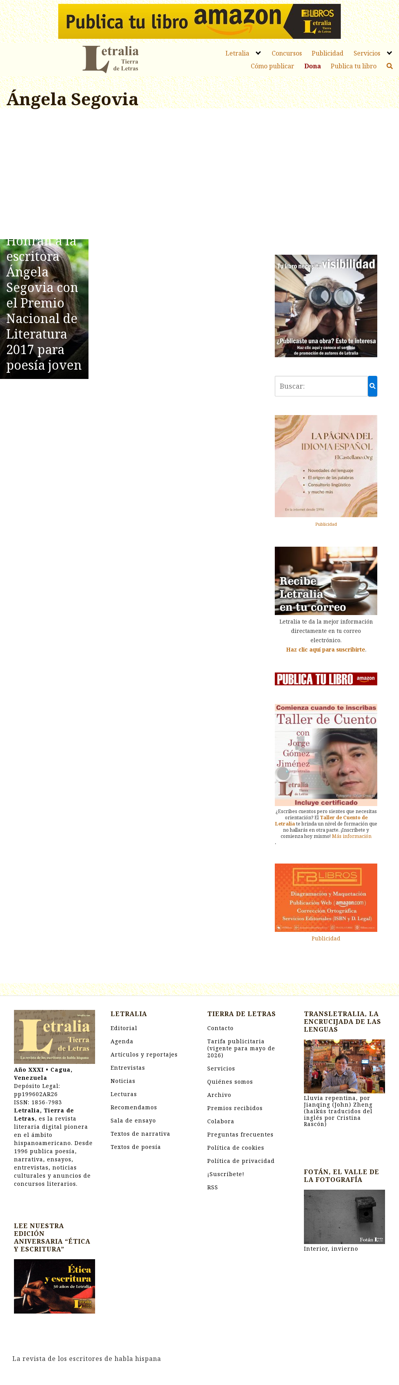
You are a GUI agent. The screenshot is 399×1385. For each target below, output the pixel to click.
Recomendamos (134, 1107)
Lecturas (124, 1094)
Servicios (367, 53)
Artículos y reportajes (144, 1054)
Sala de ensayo (133, 1120)
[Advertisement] (132, 175)
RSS (212, 1187)
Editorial (124, 1028)
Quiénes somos (230, 1081)
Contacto (220, 1028)
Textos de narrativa (140, 1133)
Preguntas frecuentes (240, 1134)
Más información (351, 836)
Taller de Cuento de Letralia (321, 820)
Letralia (237, 53)
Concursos (287, 53)
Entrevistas (128, 1067)
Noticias (123, 1080)
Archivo (219, 1094)
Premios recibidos (235, 1108)
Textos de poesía (136, 1146)
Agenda (122, 1041)
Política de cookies (235, 1147)
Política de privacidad (241, 1160)
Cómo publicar (272, 66)
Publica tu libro (353, 66)
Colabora (220, 1121)
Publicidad (327, 53)
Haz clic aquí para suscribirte (325, 649)
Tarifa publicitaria (241, 1048)
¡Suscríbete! (226, 1174)
